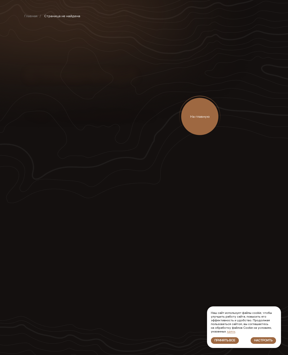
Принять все (224, 340)
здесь (231, 331)
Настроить (263, 340)
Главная (30, 16)
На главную (200, 116)
